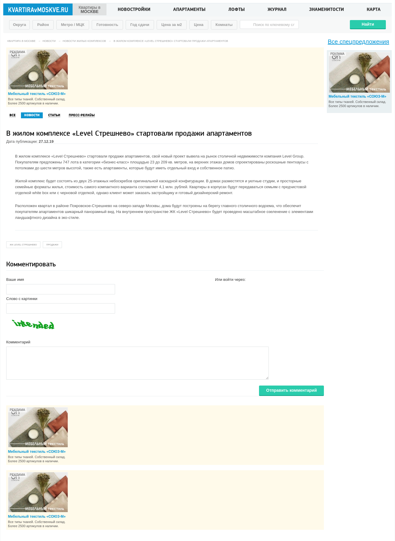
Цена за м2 (171, 24)
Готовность (107, 24)
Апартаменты (189, 10)
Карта (374, 10)
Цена (199, 24)
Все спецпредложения (358, 42)
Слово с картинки (21, 298)
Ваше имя (15, 279)
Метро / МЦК (72, 24)
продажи (52, 244)
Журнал (277, 10)
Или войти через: (230, 279)
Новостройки (134, 10)
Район (43, 24)
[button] (219, 289)
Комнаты (224, 24)
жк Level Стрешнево (23, 244)
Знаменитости (326, 10)
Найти (368, 24)
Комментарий (18, 342)
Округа (19, 24)
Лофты (236, 10)
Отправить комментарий (291, 390)
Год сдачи (139, 24)
